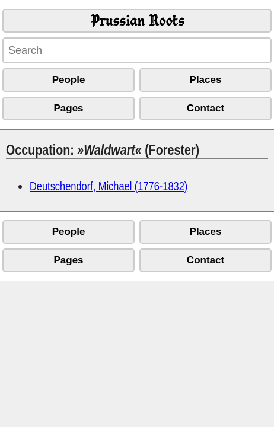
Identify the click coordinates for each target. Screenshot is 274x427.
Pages (68, 108)
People (68, 79)
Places (206, 79)
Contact (205, 108)
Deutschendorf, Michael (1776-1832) (108, 186)
